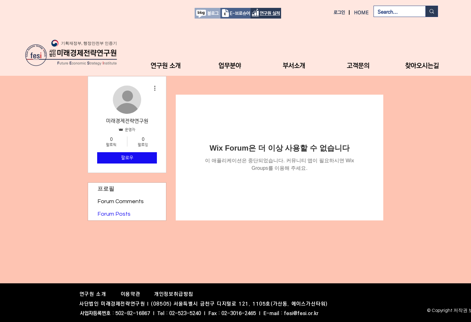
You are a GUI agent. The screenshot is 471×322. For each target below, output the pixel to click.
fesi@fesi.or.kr (301, 313)
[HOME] (362, 13)
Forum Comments (120, 201)
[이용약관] (131, 294)
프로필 (105, 189)
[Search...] (395, 12)
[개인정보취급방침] (174, 294)
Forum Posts (113, 214)
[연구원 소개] (93, 294)
